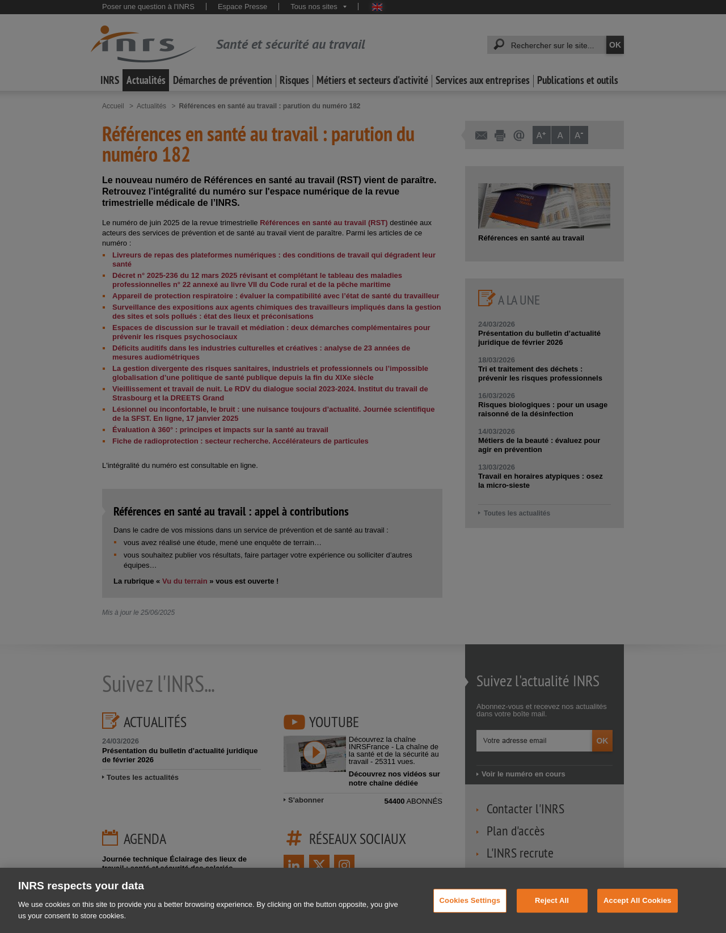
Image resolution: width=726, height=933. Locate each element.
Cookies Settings (470, 910)
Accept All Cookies (637, 910)
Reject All (552, 910)
